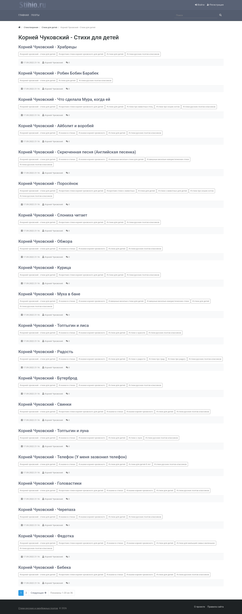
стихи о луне (136, 438)
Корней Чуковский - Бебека (44, 567)
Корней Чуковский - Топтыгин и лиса (53, 325)
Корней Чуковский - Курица (44, 267)
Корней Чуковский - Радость (45, 351)
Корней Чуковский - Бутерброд (47, 378)
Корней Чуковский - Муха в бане (49, 294)
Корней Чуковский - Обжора (45, 241)
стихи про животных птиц (140, 107)
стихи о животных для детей (173, 191)
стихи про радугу (177, 359)
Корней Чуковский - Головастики (49, 483)
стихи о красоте (137, 333)
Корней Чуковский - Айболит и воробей (56, 125)
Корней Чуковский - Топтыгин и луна (53, 430)
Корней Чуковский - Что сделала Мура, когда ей (64, 99)
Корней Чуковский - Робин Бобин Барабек (58, 73)
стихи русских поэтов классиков (143, 54)
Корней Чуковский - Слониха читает (52, 215)
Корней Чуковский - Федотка (46, 536)
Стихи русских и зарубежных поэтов (38, 608)
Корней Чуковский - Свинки (44, 404)
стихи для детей (115, 54)
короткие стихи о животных (121, 191)
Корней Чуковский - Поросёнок (48, 183)
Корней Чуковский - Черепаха (46, 509)
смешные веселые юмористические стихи (168, 159)
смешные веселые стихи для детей (126, 159)
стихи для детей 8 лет (140, 464)
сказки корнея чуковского (92, 133)
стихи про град (157, 359)
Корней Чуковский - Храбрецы (47, 47)
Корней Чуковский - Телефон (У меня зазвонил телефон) (72, 457)
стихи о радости (137, 359)
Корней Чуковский (54, 62)
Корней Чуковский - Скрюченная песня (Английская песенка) (77, 152)
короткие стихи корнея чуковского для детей (81, 54)
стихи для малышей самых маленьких (196, 543)
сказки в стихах (67, 133)
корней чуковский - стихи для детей (38, 54)
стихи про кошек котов (168, 107)
